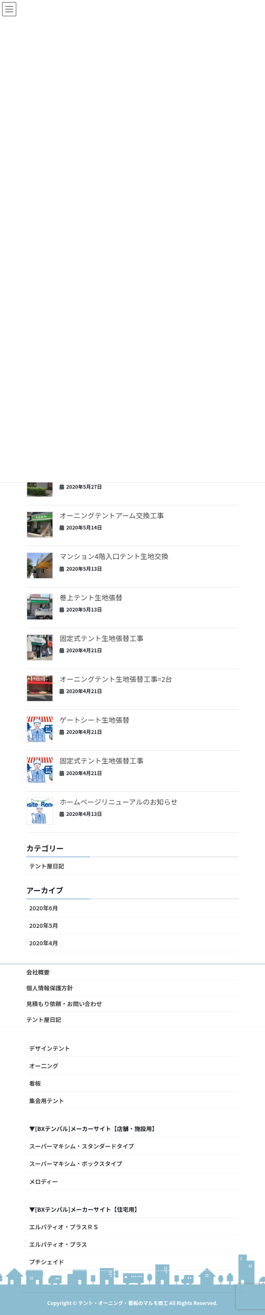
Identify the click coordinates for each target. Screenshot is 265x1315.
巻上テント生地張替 (91, 597)
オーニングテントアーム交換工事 (112, 515)
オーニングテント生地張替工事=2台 (116, 679)
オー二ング (43, 1065)
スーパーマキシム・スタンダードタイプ (81, 1146)
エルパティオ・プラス (58, 1244)
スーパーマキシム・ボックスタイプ (75, 1163)
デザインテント (49, 1048)
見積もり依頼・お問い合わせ (64, 1003)
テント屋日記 (46, 866)
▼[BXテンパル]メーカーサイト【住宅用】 (84, 1209)
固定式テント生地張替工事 (101, 638)
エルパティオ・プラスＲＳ (64, 1227)
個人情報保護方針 (49, 988)
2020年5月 (43, 925)
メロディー (43, 1181)
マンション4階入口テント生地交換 (114, 556)
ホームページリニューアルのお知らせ (119, 802)
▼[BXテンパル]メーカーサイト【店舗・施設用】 (93, 1128)
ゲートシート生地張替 (95, 720)
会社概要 (38, 972)
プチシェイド (46, 1262)
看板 (35, 1083)
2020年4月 (43, 943)
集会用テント (46, 1100)
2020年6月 (43, 908)
